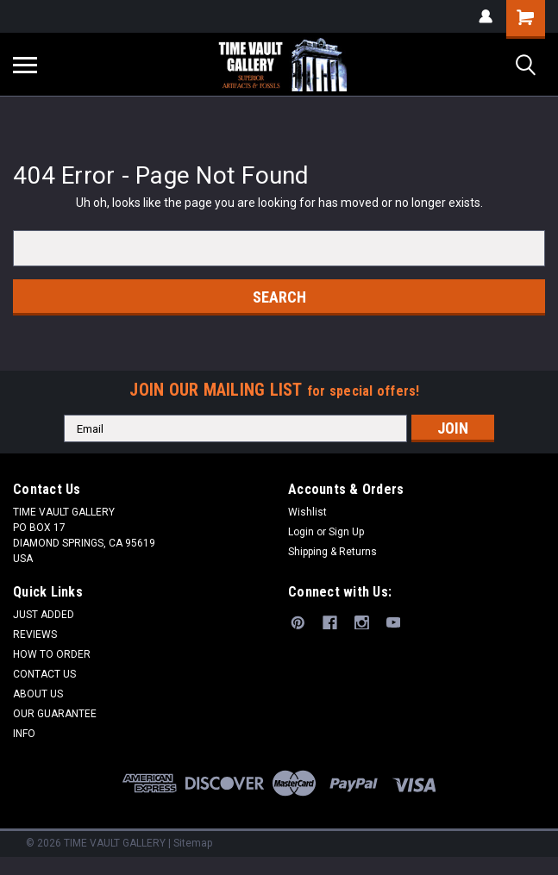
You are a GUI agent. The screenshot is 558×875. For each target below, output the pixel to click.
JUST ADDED (43, 615)
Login (301, 532)
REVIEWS (35, 634)
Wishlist (307, 512)
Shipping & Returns (332, 552)
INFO (24, 734)
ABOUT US (38, 694)
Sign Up (346, 532)
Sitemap (192, 843)
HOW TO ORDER (52, 654)
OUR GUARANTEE (55, 714)
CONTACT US (44, 674)
